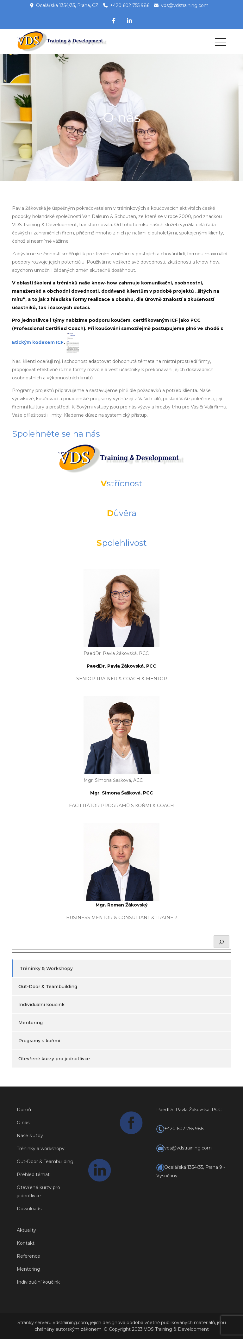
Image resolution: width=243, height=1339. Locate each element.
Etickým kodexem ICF (38, 342)
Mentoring (30, 1022)
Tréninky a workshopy (41, 1148)
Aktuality (26, 1230)
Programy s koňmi (39, 1040)
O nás (23, 1122)
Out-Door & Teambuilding (47, 986)
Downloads (29, 1208)
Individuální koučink (41, 1004)
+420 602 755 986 (129, 5)
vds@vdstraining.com (185, 5)
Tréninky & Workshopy (46, 968)
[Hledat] (221, 941)
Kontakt (25, 1243)
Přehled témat (33, 1174)
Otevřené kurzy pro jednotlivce (54, 1059)
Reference (28, 1256)
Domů (24, 1109)
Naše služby (30, 1135)
